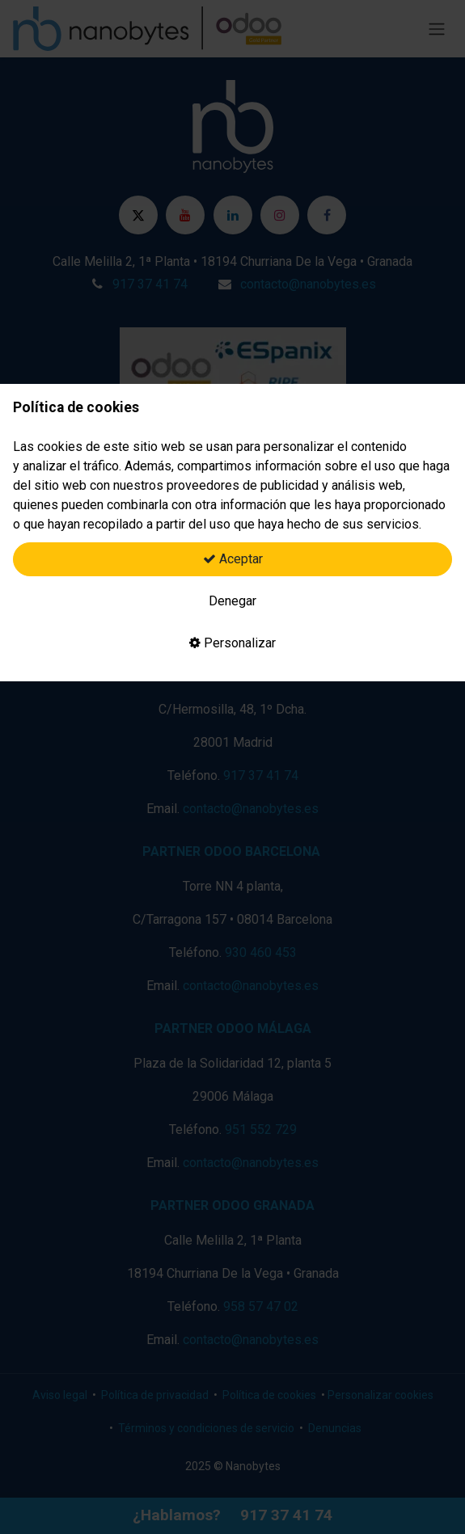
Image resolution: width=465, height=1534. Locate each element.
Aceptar (233, 559)
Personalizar (232, 643)
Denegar (232, 601)
